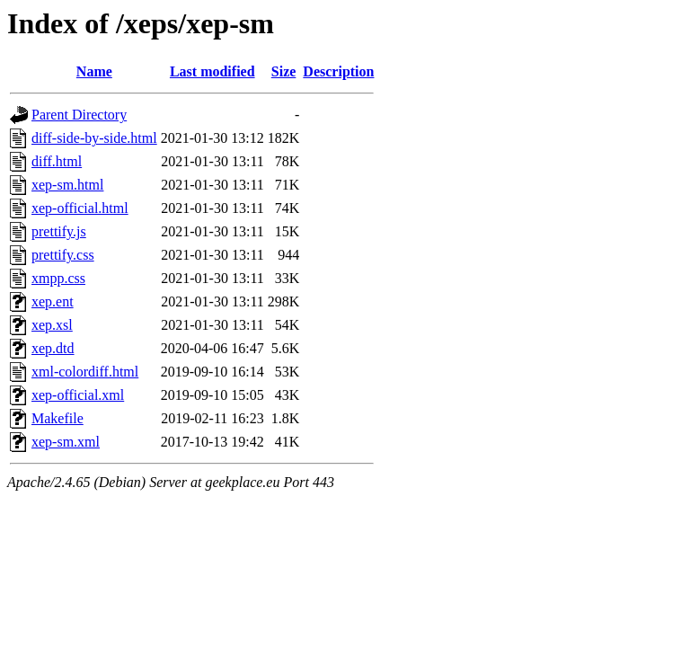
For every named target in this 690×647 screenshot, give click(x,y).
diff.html (56, 161)
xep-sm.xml (65, 441)
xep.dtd (53, 348)
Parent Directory (79, 114)
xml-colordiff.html (84, 371)
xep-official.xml (77, 395)
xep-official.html (79, 208)
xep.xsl (52, 324)
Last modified (212, 71)
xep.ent (52, 301)
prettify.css (62, 254)
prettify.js (58, 231)
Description (338, 71)
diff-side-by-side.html (94, 138)
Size (283, 71)
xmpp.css (58, 278)
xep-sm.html (67, 184)
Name (94, 71)
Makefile (57, 418)
